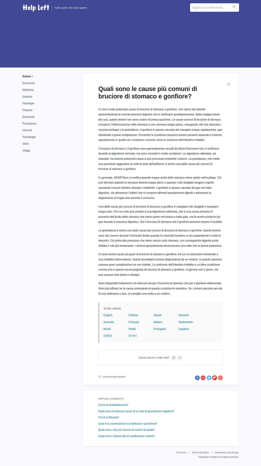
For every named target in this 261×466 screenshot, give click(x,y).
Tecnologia (29, 137)
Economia (28, 83)
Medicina (28, 89)
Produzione (29, 123)
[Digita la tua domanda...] (199, 7)
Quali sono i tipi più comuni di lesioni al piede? (126, 429)
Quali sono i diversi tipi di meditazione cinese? (126, 436)
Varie (25, 143)
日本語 (107, 335)
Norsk (107, 329)
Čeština (133, 315)
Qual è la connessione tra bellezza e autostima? (127, 423)
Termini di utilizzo (200, 452)
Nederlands (186, 322)
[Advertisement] (130, 41)
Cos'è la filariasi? (108, 417)
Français (134, 322)
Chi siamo (181, 452)
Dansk (157, 315)
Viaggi (26, 150)
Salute (28, 76)
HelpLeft (215, 457)
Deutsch (184, 315)
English (107, 315)
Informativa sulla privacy (226, 452)
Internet (27, 130)
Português (160, 329)
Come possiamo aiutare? (114, 377)
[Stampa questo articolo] (229, 85)
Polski (132, 329)
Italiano (158, 322)
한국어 (133, 335)
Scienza (27, 96)
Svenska (108, 322)
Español (184, 329)
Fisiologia (28, 103)
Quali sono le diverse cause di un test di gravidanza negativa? (136, 411)
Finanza (27, 110)
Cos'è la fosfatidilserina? (113, 404)
